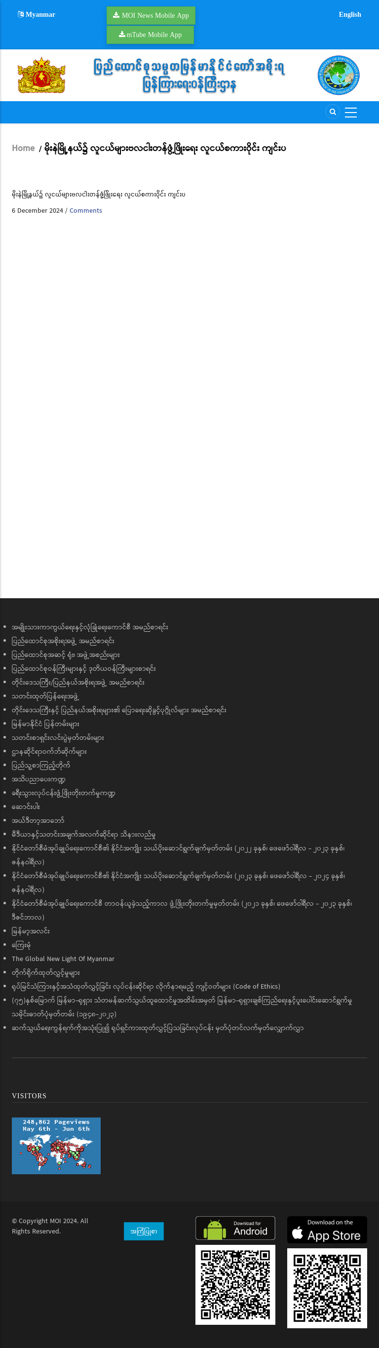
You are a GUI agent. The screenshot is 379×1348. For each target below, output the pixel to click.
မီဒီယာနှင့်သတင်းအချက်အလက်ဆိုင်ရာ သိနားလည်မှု (84, 834)
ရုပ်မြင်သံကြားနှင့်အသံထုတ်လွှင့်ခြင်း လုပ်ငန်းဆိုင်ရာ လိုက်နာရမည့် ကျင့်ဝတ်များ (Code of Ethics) (146, 986)
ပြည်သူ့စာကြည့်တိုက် (41, 765)
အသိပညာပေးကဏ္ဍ (39, 779)
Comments (86, 210)
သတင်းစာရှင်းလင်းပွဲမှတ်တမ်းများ (58, 737)
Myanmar (36, 14)
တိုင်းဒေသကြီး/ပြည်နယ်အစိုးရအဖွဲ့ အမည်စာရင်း (78, 682)
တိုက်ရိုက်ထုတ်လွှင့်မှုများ (46, 972)
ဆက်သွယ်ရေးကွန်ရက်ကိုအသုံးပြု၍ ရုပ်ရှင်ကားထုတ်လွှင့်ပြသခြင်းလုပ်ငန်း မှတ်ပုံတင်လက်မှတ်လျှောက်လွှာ (158, 1028)
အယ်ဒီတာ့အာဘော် (38, 820)
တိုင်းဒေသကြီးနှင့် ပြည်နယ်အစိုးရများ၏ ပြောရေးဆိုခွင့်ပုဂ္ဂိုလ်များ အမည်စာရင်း (119, 710)
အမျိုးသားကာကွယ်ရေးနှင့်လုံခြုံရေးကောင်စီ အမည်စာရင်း (90, 627)
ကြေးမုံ (21, 945)
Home (23, 148)
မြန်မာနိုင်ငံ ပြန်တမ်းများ (45, 724)
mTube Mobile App (154, 34)
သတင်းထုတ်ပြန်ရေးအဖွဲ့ (45, 696)
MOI (55, 1221)
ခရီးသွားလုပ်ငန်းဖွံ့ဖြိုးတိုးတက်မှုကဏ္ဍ (63, 793)
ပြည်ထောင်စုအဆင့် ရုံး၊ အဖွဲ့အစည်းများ (66, 655)
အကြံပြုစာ (143, 1231)
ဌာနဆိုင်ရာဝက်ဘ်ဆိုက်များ (49, 751)
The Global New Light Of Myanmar (63, 959)
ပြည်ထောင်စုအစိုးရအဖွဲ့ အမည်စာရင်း (63, 641)
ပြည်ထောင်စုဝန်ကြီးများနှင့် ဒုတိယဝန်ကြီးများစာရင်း (84, 668)
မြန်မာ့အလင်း (31, 931)
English (350, 14)
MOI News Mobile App (155, 15)
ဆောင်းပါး (26, 807)
